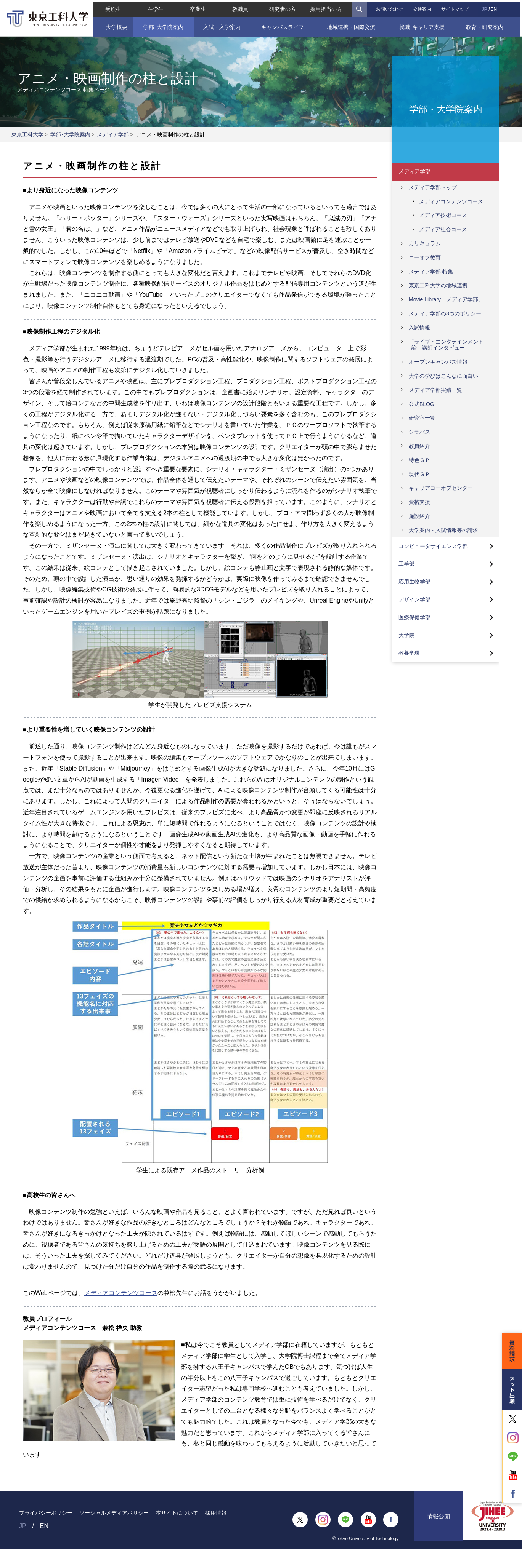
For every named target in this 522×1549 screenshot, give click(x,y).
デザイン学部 (414, 599)
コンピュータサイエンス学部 (433, 546)
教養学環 (409, 653)
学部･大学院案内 (162, 25)
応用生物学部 (414, 582)
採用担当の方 (326, 8)
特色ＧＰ (419, 460)
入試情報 (419, 328)
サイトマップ (455, 7)
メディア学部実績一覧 (435, 390)
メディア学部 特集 (431, 272)
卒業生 (197, 8)
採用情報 (215, 1513)
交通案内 (423, 7)
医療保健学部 (414, 617)
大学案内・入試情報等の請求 (443, 530)
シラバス (419, 432)
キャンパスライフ (282, 25)
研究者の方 (283, 8)
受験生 (112, 8)
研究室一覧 (422, 418)
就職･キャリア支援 (422, 25)
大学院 (406, 635)
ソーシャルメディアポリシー (114, 1513)
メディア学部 (113, 134)
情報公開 (438, 1519)
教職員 (240, 8)
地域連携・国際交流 (352, 25)
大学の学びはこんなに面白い (443, 376)
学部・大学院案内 (445, 109)
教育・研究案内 (485, 25)
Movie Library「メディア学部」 (446, 299)
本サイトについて (177, 1513)
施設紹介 (419, 516)
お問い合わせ (390, 7)
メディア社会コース (443, 229)
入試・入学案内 (221, 25)
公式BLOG (421, 404)
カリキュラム (425, 243)
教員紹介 (419, 446)
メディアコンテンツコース (120, 1293)
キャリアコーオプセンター (441, 488)
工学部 (406, 564)
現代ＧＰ (419, 474)
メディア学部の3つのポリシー (445, 313)
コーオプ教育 (425, 257)
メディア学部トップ (433, 187)
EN (494, 7)
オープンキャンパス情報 (438, 362)
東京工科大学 (27, 134)
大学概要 (115, 25)
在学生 (154, 8)
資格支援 (419, 502)
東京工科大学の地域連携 (438, 285)
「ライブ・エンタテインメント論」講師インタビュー (446, 345)
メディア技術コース (443, 215)
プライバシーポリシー (45, 1513)
